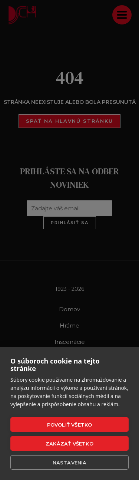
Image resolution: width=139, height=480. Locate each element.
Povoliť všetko (69, 425)
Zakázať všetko (69, 444)
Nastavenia (70, 463)
